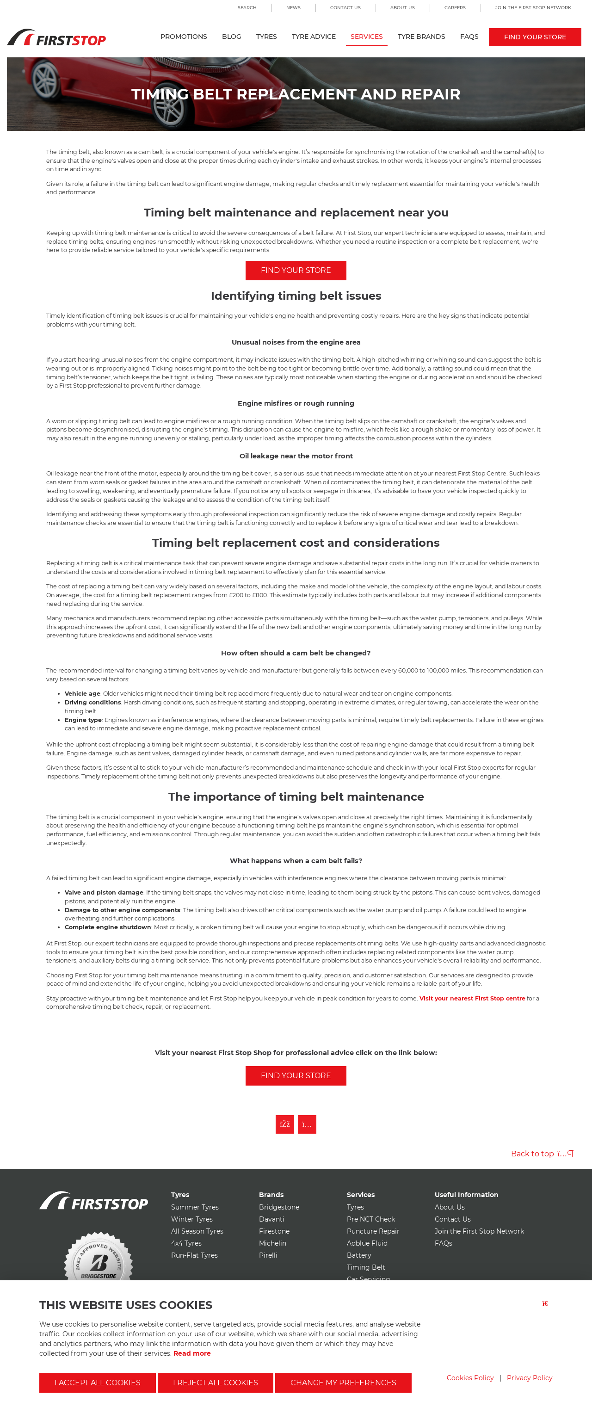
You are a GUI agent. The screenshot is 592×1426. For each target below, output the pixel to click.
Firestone (274, 1231)
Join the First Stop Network (533, 7)
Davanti (271, 1219)
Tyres (266, 36)
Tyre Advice (314, 36)
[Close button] (548, 1309)
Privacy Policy (530, 1378)
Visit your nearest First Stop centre (472, 998)
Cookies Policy (470, 1378)
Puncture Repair (373, 1231)
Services (367, 36)
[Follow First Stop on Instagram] (307, 1124)
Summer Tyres (195, 1207)
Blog (231, 36)
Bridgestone (279, 1207)
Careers (455, 7)
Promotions (183, 36)
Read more (192, 1353)
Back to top (542, 1153)
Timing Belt (366, 1267)
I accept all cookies (98, 1382)
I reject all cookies (215, 1382)
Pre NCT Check (371, 1219)
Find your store (535, 37)
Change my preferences (343, 1382)
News (293, 7)
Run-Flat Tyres (194, 1255)
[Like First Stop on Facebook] (285, 1124)
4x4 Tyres (186, 1243)
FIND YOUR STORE (296, 270)
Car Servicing (368, 1279)
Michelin (272, 1243)
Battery (359, 1255)
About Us (402, 7)
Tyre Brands (421, 36)
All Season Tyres (197, 1231)
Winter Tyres (192, 1219)
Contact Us (345, 7)
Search (247, 7)
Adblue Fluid (367, 1243)
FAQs (469, 36)
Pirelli (268, 1255)
